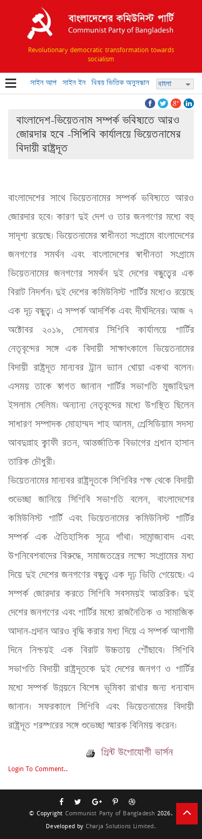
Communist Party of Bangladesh (110, 812)
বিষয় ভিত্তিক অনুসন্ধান (120, 82)
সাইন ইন (74, 82)
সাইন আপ (43, 82)
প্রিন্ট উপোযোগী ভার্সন (129, 752)
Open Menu (11, 84)
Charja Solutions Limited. (121, 825)
